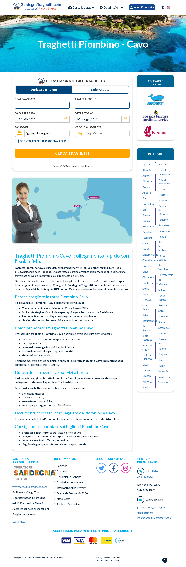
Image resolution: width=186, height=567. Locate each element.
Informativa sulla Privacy (71, 487)
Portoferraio (165, 274)
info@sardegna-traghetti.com (154, 517)
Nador (146, 387)
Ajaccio (146, 164)
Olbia (161, 194)
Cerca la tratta (81, 7)
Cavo (145, 271)
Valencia (163, 371)
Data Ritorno (84, 113)
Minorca (147, 381)
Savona (162, 305)
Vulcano (163, 382)
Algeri (146, 175)
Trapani (162, 354)
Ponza (162, 236)
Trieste (162, 359)
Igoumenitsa (149, 320)
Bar (144, 198)
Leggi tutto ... (19, 521)
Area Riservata (142, 7)
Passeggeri (22, 127)
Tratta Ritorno (85, 99)
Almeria (147, 181)
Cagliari (147, 237)
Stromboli (164, 327)
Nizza (161, 189)
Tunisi (161, 365)
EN (166, 7)
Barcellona (148, 203)
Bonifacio (148, 226)
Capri (145, 249)
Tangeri (162, 333)
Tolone (162, 348)
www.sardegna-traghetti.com (29, 486)
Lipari (145, 364)
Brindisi (147, 232)
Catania (147, 265)
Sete (161, 310)
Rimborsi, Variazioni (68, 504)
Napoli (162, 164)
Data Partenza (25, 113)
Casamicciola (150, 254)
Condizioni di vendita (69, 476)
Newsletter (63, 498)
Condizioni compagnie (70, 482)
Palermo (163, 200)
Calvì (145, 243)
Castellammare (151, 260)
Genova (147, 299)
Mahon (146, 375)
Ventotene (164, 376)
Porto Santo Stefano (162, 246)
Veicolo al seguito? (88, 127)
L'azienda (62, 465)
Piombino (164, 230)
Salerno (162, 289)
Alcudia (146, 170)
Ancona (146, 186)
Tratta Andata (25, 99)
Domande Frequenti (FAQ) (72, 493)
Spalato (162, 322)
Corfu (145, 288)
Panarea (163, 219)
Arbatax (147, 192)
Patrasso (163, 225)
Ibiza (145, 315)
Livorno (146, 370)
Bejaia (146, 220)
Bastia (146, 215)
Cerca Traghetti (72, 153)
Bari (144, 209)
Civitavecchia (150, 282)
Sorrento (163, 316)
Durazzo (147, 294)
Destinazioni (111, 7)
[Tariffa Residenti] (17, 141)
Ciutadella (148, 277)
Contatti (62, 471)
